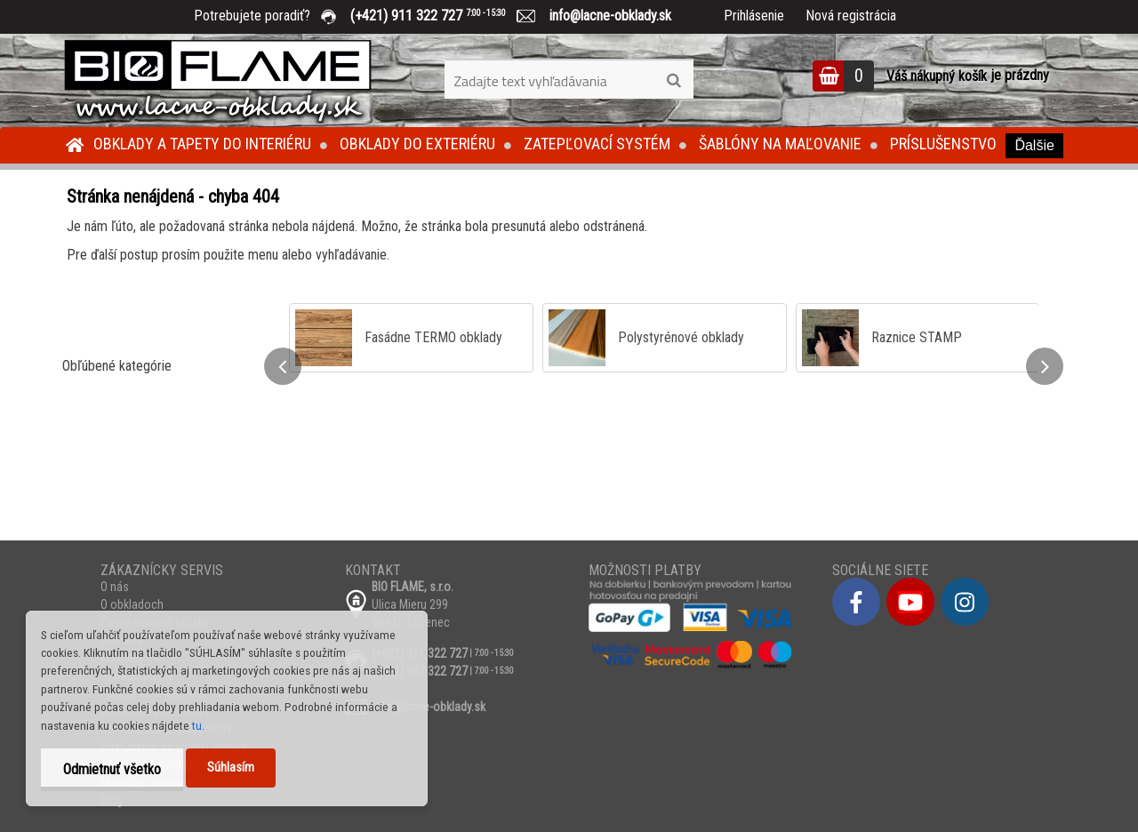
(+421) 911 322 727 (441, 15)
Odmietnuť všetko (112, 769)
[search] (673, 81)
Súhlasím (230, 767)
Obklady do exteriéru (417, 143)
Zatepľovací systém (597, 143)
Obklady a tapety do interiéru (202, 143)
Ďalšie (1034, 145)
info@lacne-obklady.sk (603, 15)
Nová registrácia (850, 15)
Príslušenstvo (943, 143)
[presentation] (282, 366)
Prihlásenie (754, 15)
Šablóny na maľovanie (780, 143)
